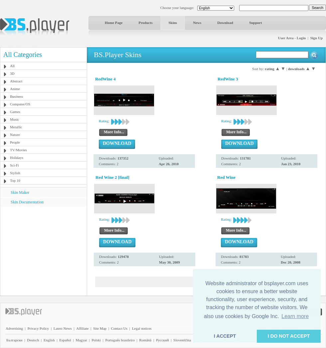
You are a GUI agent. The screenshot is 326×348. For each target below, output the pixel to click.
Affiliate (82, 328)
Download (225, 23)
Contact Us (119, 328)
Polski (96, 340)
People (15, 142)
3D (12, 73)
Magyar (81, 340)
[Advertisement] (43, 248)
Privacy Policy (38, 328)
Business (16, 96)
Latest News (63, 328)
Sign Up (316, 38)
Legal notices (142, 328)
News (197, 23)
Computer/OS (20, 104)
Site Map (99, 328)
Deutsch (33, 340)
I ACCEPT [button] (225, 336)
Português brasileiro (120, 340)
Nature (15, 135)
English (49, 340)
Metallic (16, 127)
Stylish (15, 173)
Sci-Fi (14, 165)
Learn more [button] (295, 316)
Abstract (16, 81)
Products (145, 23)
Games (15, 112)
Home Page (113, 23)
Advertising (14, 328)
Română (145, 340)
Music (14, 119)
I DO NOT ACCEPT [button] (289, 336)
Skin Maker (20, 192)
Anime (15, 89)
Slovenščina (182, 340)
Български (14, 340)
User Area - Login (292, 38)
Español (65, 340)
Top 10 (15, 180)
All (12, 66)
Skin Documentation (27, 202)
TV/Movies (18, 150)
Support (255, 23)
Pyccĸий (162, 340)
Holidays (16, 158)
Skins (172, 23)
